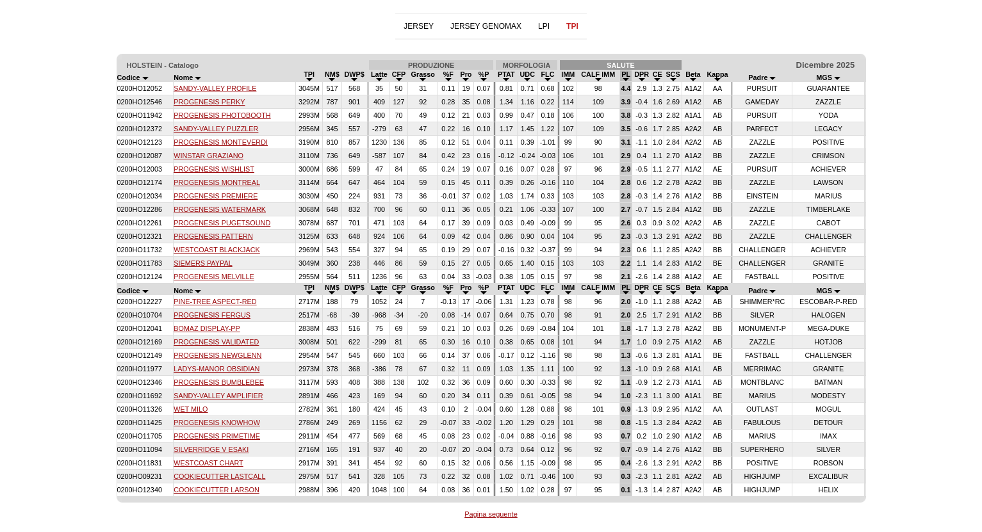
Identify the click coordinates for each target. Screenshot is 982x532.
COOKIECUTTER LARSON (216, 490)
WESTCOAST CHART (208, 463)
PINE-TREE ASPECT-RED (215, 301)
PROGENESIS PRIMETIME (217, 436)
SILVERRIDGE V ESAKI (211, 449)
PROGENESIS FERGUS (212, 315)
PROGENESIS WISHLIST (214, 169)
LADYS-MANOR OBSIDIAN (216, 369)
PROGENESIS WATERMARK (220, 209)
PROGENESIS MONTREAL (217, 182)
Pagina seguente (491, 514)
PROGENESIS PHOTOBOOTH (222, 115)
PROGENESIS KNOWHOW (217, 422)
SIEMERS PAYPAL (203, 263)
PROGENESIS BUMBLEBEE (219, 382)
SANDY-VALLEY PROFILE (215, 88)
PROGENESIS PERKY (209, 102)
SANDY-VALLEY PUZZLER (216, 129)
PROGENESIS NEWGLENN (217, 355)
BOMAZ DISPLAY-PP (207, 328)
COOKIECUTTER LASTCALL (219, 476)
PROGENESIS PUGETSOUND (222, 223)
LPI (544, 26)
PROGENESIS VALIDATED (216, 342)
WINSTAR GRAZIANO (208, 155)
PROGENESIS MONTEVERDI (221, 142)
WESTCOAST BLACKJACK (217, 250)
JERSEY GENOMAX (485, 26)
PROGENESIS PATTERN (213, 236)
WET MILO (191, 409)
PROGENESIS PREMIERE (216, 196)
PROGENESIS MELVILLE (214, 276)
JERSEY (419, 26)
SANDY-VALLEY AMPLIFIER (218, 395)
